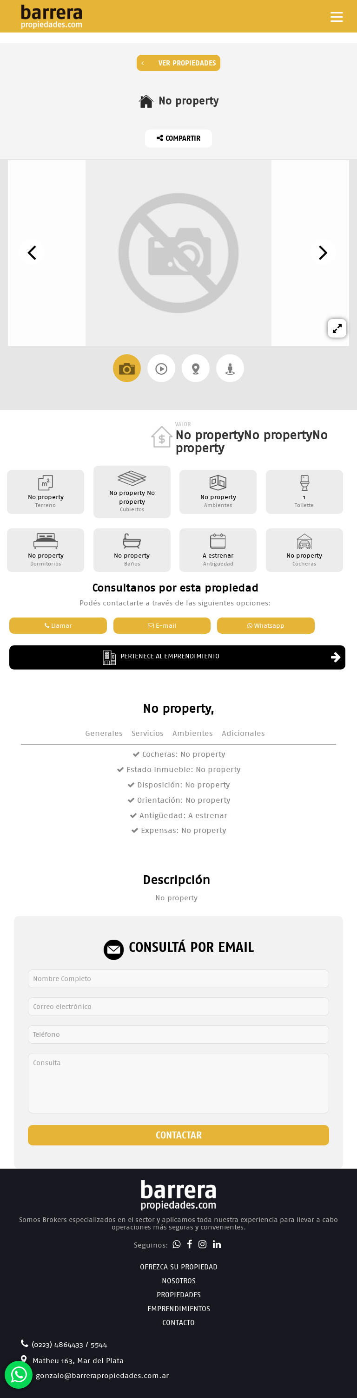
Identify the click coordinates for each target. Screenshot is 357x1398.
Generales (104, 733)
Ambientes (192, 733)
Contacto (178, 1322)
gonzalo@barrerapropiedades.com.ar (95, 1375)
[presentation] (31, 252)
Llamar (58, 625)
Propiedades (179, 1295)
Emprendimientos (178, 1309)
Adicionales (243, 733)
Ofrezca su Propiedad (179, 1267)
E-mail (162, 625)
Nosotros (179, 1281)
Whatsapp (265, 625)
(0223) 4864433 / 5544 (64, 1344)
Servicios (148, 733)
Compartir (178, 138)
